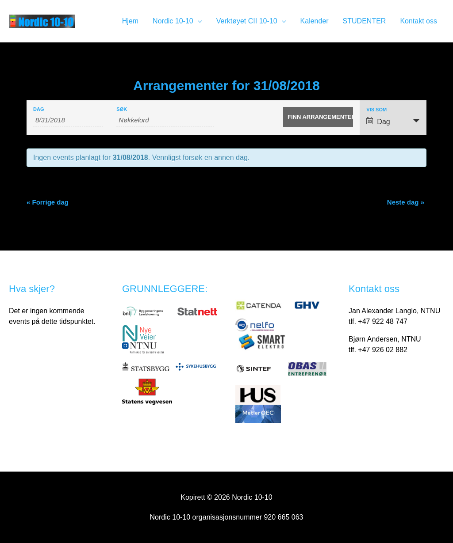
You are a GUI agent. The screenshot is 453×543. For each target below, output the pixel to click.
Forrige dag (48, 202)
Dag (38, 109)
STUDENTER (364, 21)
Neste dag (405, 202)
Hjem (130, 21)
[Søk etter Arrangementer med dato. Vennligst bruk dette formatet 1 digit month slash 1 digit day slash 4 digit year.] (68, 120)
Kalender (314, 21)
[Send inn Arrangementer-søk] (318, 117)
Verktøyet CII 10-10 (246, 21)
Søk (121, 109)
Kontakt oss (418, 21)
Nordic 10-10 (173, 21)
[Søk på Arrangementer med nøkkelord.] (165, 120)
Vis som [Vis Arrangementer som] (376, 109)
